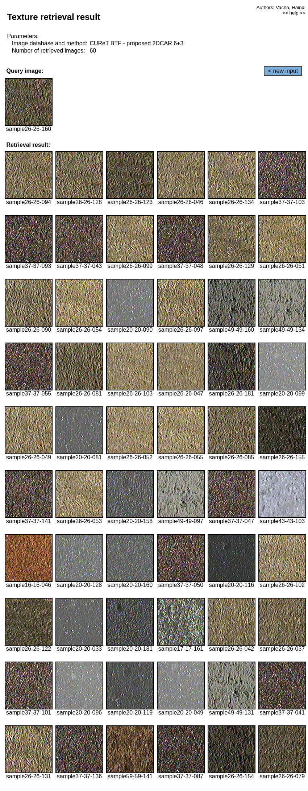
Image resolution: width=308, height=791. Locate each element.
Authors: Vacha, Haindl (281, 7)
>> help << (293, 13)
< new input (283, 71)
